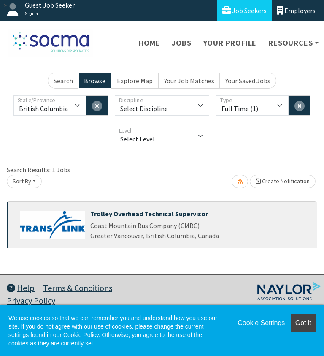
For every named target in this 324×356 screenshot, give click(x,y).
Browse (94, 80)
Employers (296, 10)
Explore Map (135, 80)
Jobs (181, 43)
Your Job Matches (189, 80)
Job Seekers (244, 10)
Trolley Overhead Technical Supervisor (149, 213)
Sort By (22, 181)
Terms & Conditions (77, 288)
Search (63, 80)
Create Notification (283, 181)
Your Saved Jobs (247, 80)
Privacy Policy (31, 300)
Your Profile (230, 43)
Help (21, 288)
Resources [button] (290, 43)
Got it (303, 322)
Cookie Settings (261, 322)
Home (149, 43)
